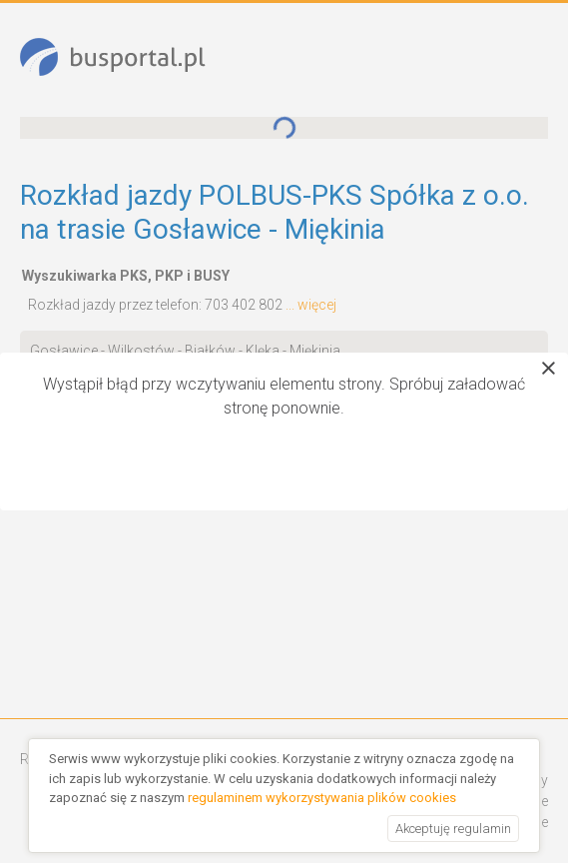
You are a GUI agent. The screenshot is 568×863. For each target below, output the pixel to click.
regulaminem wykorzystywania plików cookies (322, 797)
